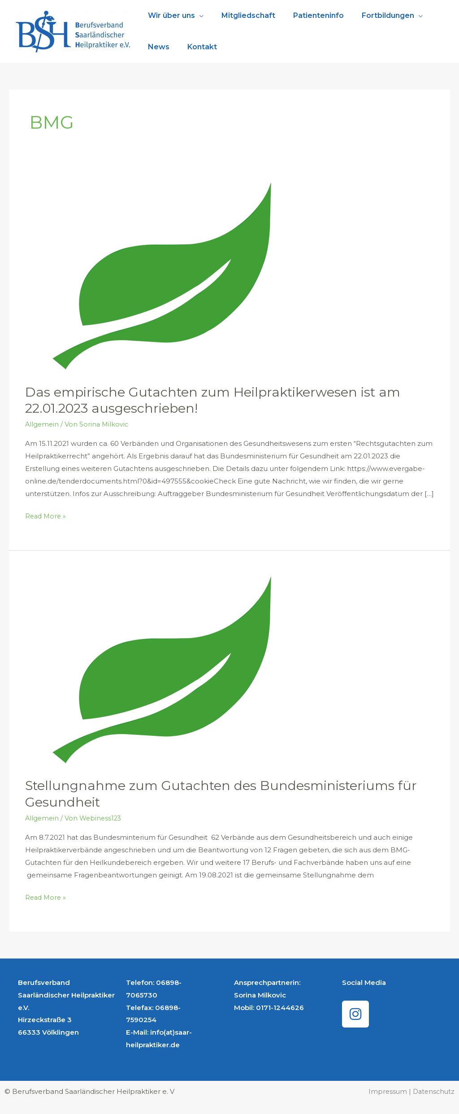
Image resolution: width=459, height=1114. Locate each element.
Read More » (46, 515)
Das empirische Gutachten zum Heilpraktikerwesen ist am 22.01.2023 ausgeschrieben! (220, 400)
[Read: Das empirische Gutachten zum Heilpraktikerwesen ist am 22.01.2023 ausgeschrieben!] (152, 276)
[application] (197, 15)
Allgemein (42, 424)
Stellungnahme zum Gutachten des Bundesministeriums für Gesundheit (228, 793)
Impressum (386, 1091)
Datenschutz (433, 1091)
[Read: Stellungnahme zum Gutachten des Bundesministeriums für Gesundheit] (152, 669)
